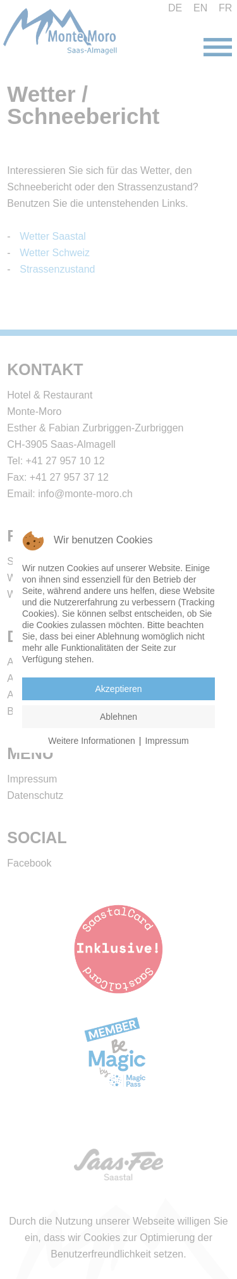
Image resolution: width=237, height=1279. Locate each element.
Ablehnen (118, 717)
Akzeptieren (118, 689)
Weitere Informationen (91, 741)
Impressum (166, 741)
